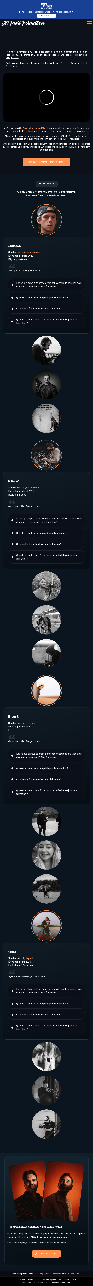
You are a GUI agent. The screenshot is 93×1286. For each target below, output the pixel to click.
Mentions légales (49, 1280)
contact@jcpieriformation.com (48, 1274)
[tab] (46, 220)
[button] (89, 23)
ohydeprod (27, 958)
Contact (21, 1280)
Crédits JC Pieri (33, 1280)
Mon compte (66, 1283)
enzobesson (28, 723)
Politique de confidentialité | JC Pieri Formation (40, 1283)
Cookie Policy (63, 1280)
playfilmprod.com (30, 487)
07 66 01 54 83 (74, 1274)
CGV (72, 1280)
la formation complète (33, 128)
